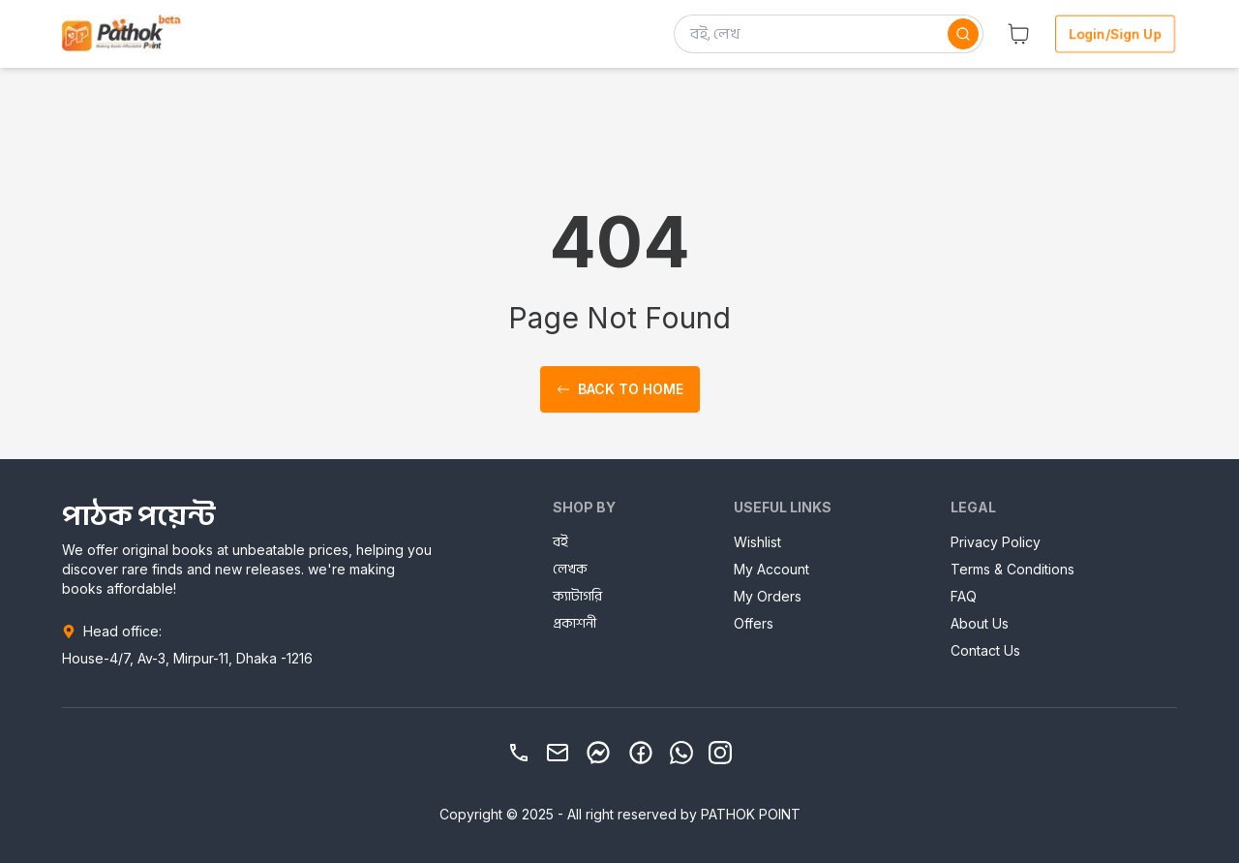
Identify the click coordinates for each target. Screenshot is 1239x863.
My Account (771, 569)
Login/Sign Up (1115, 33)
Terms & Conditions (1012, 569)
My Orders (767, 596)
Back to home (620, 389)
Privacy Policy (996, 542)
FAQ (964, 596)
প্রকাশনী (574, 623)
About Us (980, 623)
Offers (753, 623)
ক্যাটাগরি (577, 596)
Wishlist (757, 542)
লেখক (570, 569)
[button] (1018, 34)
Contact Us (985, 650)
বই (560, 542)
